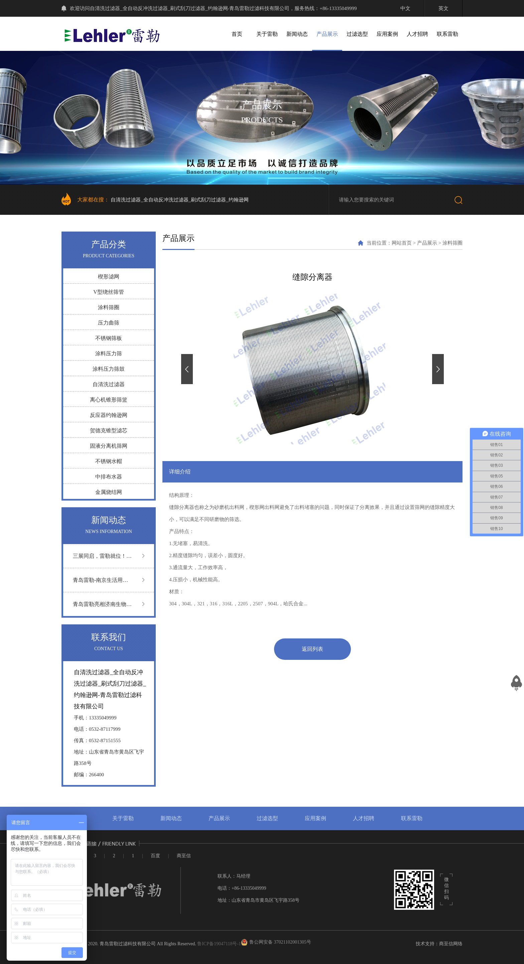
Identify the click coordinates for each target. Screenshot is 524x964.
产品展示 (327, 34)
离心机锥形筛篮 (108, 400)
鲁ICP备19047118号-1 (219, 943)
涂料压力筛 (108, 353)
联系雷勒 (447, 34)
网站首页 (402, 243)
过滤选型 (357, 34)
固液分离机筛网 (108, 446)
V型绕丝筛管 (108, 292)
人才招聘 (417, 34)
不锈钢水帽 (108, 461)
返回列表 (312, 649)
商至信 (184, 855)
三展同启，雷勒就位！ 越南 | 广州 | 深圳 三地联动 (101, 560)
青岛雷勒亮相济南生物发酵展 (102, 608)
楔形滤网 (108, 276)
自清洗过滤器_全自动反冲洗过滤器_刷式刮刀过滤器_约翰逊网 (180, 199)
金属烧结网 (108, 492)
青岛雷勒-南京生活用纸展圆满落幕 (100, 584)
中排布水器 (108, 476)
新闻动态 (297, 34)
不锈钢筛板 (108, 338)
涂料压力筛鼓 (109, 369)
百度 (155, 855)
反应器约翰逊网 (108, 415)
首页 (237, 34)
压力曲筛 (108, 323)
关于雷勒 (267, 34)
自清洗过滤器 (109, 384)
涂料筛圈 (108, 307)
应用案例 (387, 34)
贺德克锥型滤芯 (108, 430)
